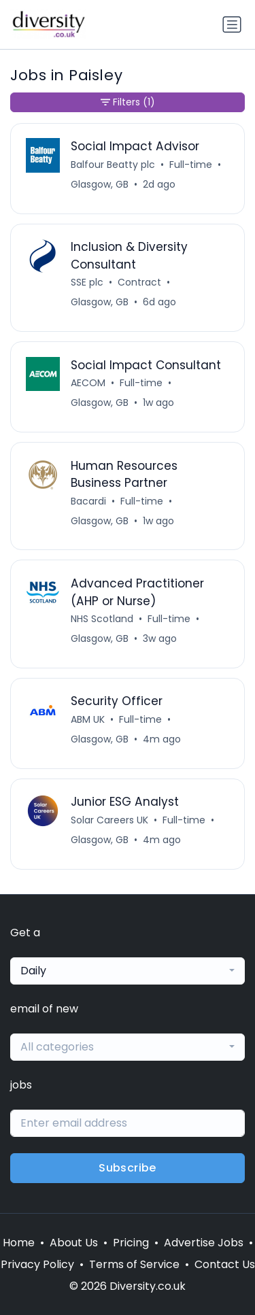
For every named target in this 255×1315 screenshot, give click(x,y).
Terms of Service (134, 1264)
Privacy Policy (37, 1264)
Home (19, 1242)
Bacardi (88, 501)
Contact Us (224, 1264)
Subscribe (127, 1168)
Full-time (190, 164)
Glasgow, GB (100, 184)
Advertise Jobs (203, 1242)
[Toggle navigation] (232, 24)
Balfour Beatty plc (113, 164)
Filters (128, 102)
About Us (74, 1242)
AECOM (88, 383)
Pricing (131, 1242)
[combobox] (127, 971)
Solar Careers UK (109, 820)
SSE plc (87, 282)
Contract (139, 282)
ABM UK (88, 719)
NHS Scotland (102, 619)
